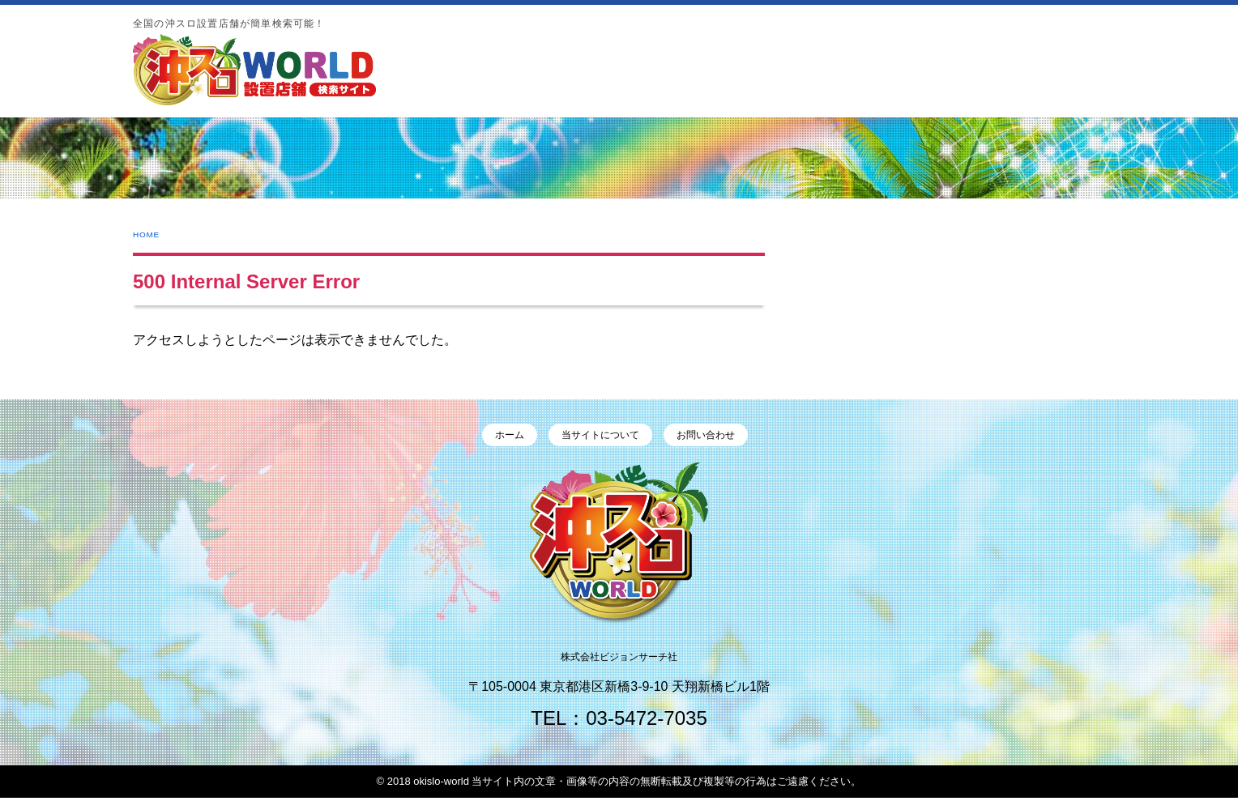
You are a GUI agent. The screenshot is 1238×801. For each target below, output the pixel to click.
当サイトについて (600, 436)
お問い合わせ (712, 436)
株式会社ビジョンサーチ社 (619, 658)
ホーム (503, 436)
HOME (150, 234)
